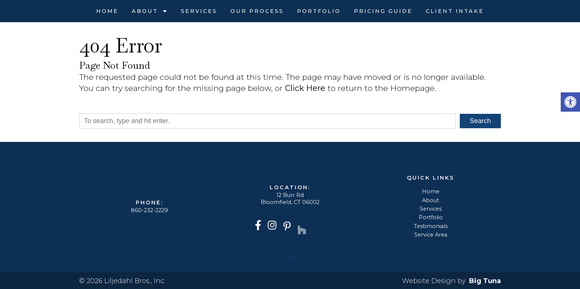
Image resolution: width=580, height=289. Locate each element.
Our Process (257, 11)
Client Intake (455, 11)
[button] (570, 102)
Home (107, 11)
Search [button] (480, 121)
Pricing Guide (383, 11)
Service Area (430, 234)
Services (199, 11)
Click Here (305, 88)
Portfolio (319, 11)
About (146, 11)
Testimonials (431, 226)
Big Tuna (485, 281)
